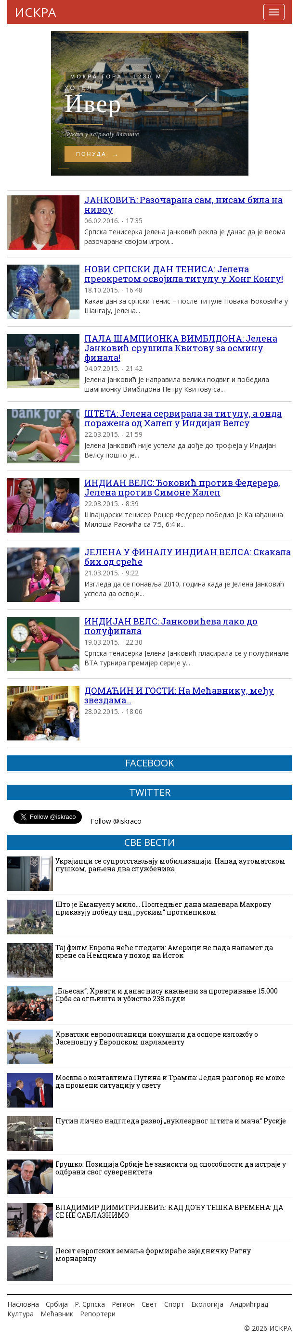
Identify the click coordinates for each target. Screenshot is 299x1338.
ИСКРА (35, 12)
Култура (20, 1313)
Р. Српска (90, 1304)
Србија (57, 1304)
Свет (149, 1304)
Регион (123, 1304)
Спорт (174, 1304)
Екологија (207, 1304)
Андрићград (249, 1304)
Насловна (23, 1304)
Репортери (98, 1313)
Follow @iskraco (116, 821)
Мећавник (56, 1313)
